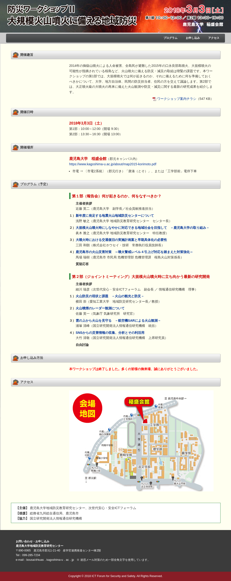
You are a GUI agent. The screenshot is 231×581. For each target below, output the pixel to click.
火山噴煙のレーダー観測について (100, 308)
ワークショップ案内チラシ (176, 99)
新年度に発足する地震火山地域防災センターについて (115, 215)
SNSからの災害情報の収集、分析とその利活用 (110, 332)
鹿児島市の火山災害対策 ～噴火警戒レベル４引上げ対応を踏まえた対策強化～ (134, 252)
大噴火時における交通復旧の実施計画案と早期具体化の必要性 (121, 240)
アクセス (213, 38)
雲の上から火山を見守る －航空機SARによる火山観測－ (118, 320)
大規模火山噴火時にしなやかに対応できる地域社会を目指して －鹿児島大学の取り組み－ (142, 228)
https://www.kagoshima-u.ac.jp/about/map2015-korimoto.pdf (112, 164)
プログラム (170, 38)
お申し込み (193, 38)
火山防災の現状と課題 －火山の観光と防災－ (110, 296)
